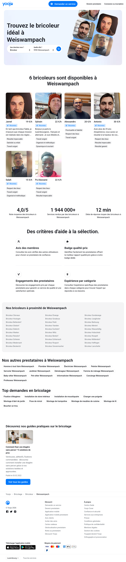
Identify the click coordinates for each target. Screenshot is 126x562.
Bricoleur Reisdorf (13, 336)
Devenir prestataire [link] (94, 4)
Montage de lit (110, 401)
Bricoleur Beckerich (13, 346)
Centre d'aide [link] (89, 505)
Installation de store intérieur (37, 396)
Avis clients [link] (49, 518)
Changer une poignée (92, 396)
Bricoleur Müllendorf (92, 339)
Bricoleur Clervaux (13, 315)
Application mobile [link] (52, 512)
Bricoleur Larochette (92, 346)
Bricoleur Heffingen (92, 343)
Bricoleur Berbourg (92, 322)
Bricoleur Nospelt (91, 336)
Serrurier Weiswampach (14, 371)
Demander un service (63, 4)
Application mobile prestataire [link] (56, 515)
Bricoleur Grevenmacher (54, 346)
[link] (7, 4)
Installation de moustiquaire (66, 396)
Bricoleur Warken (12, 332)
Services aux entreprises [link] (93, 515)
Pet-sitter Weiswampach (42, 376)
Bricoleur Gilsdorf (12, 326)
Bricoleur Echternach (53, 339)
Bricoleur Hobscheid (92, 332)
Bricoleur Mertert (91, 326)
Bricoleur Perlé (50, 322)
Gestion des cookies (92, 531)
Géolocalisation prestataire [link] (55, 528)
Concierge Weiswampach (97, 376)
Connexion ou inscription (113, 4)
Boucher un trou (11, 406)
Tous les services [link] (29, 558)
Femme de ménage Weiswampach (99, 371)
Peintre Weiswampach (101, 366)
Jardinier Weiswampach (39, 371)
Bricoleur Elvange (52, 315)
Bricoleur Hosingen (13, 319)
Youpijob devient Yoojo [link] (93, 534)
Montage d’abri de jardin (14, 401)
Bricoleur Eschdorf (52, 329)
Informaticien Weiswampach (69, 376)
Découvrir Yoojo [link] (51, 534)
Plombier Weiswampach (49, 366)
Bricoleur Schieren (13, 339)
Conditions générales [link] (92, 521)
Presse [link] (86, 518)
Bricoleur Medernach (14, 343)
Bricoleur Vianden (52, 326)
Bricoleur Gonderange (93, 315)
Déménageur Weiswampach (67, 371)
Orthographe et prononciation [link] (95, 537)
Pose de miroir (35, 401)
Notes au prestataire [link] (53, 531)
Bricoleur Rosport (52, 343)
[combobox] (20, 48)
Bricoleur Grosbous (52, 319)
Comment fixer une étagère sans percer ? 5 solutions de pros (18, 450)
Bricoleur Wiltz (50, 332)
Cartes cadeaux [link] (51, 524)
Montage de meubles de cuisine (85, 401)
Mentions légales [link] (90, 528)
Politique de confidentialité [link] (94, 524)
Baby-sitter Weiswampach (15, 376)
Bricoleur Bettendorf (13, 322)
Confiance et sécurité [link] (92, 512)
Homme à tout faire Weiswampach (19, 366)
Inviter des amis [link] (51, 521)
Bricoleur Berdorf (51, 336)
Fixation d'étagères (12, 396)
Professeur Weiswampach (15, 380)
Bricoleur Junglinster (93, 319)
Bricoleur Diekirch (12, 329)
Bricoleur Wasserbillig (93, 329)
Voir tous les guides (18, 482)
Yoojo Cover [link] (88, 508)
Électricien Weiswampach (75, 366)
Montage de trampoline (57, 401)
